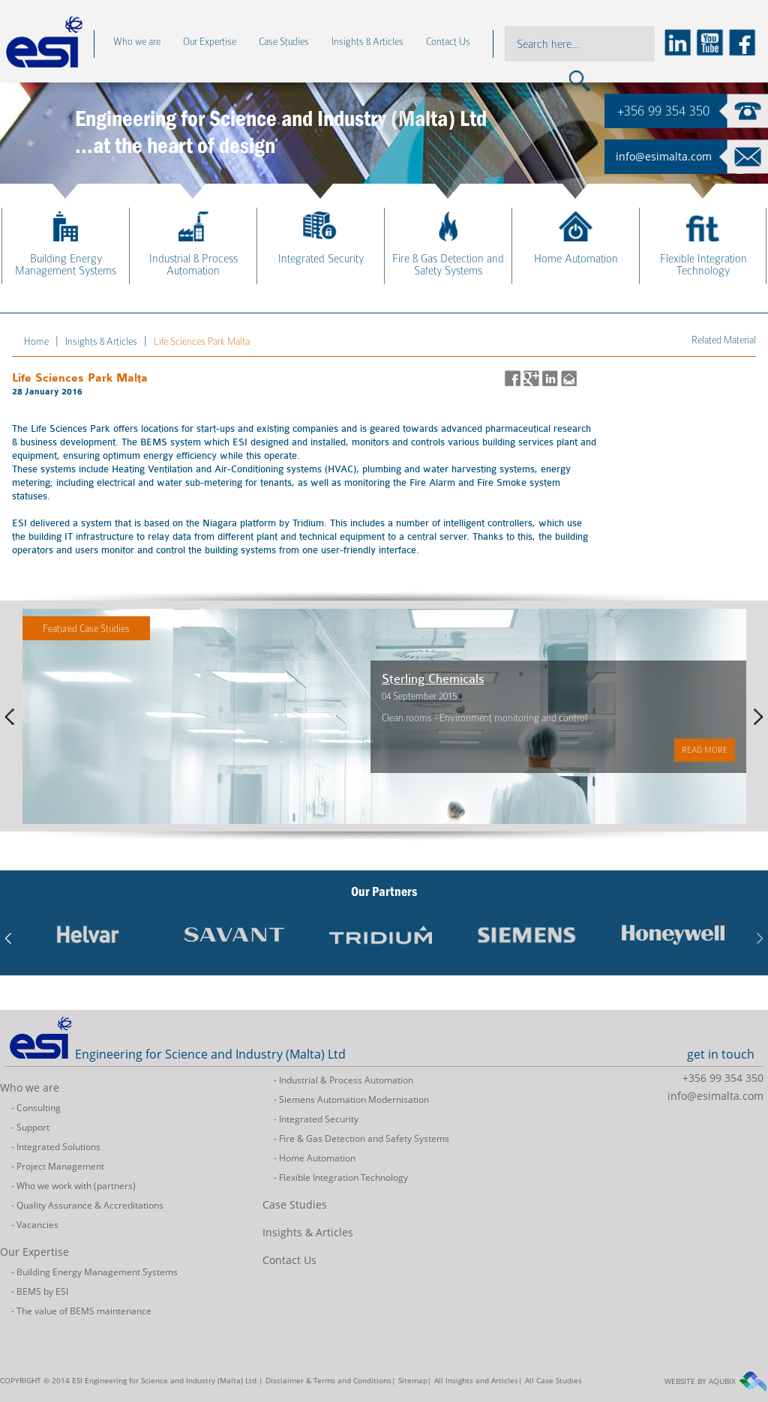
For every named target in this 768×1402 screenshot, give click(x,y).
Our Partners (384, 891)
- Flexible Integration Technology (341, 1177)
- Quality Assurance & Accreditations (87, 1205)
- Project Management (57, 1166)
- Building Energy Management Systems (94, 1272)
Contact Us (289, 1260)
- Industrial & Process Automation (343, 1080)
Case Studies (294, 1204)
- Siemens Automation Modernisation (351, 1099)
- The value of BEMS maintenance (81, 1311)
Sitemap (413, 1380)
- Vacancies (34, 1224)
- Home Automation (315, 1158)
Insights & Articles (307, 1232)
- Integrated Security (316, 1119)
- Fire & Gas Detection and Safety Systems (361, 1138)
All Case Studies (553, 1380)
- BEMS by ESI (39, 1291)
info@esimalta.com (664, 156)
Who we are (29, 1087)
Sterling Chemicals (489, 679)
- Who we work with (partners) (73, 1185)
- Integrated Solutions (55, 1146)
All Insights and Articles (476, 1380)
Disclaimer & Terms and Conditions (329, 1380)
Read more (35, 754)
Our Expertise (34, 1252)
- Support (30, 1127)
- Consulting (36, 1107)
